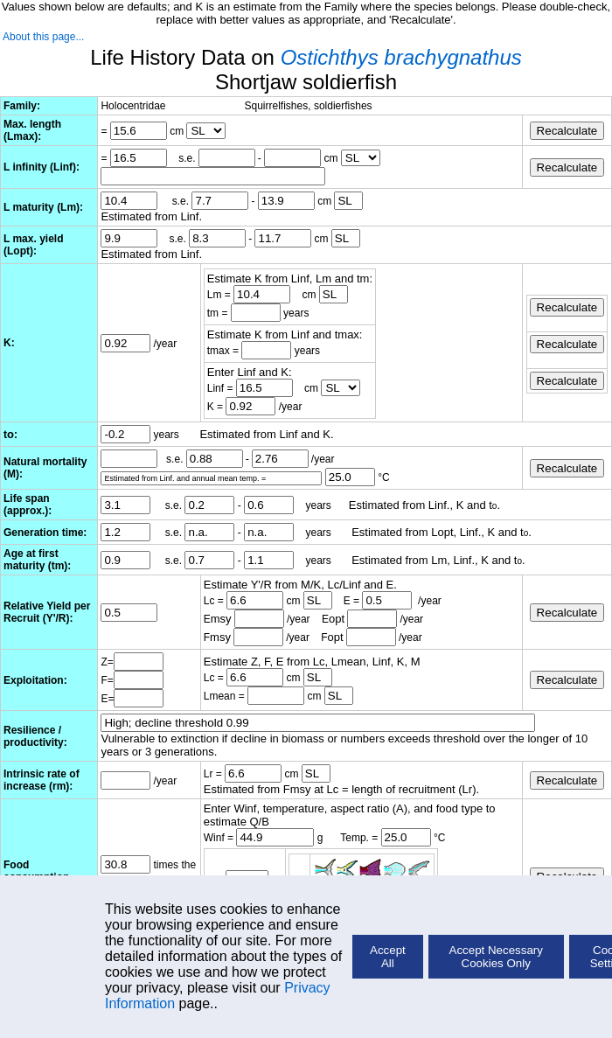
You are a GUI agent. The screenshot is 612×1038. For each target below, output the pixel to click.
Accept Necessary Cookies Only (496, 957)
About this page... (43, 37)
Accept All (388, 957)
